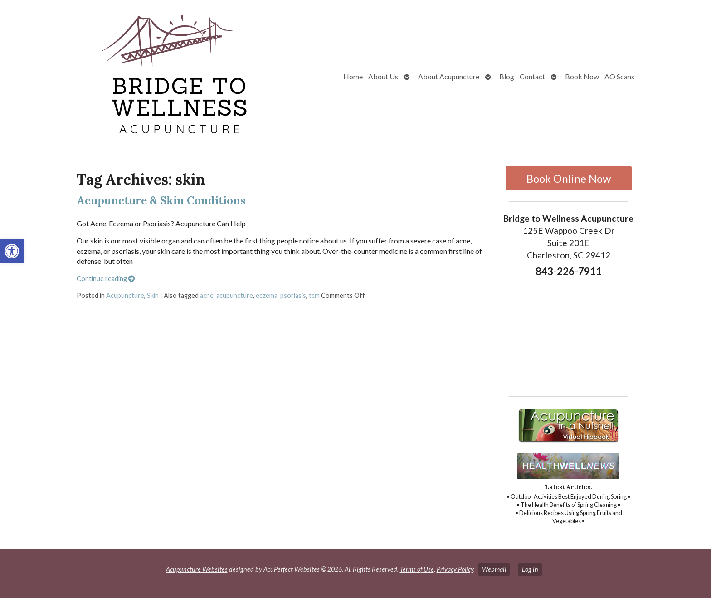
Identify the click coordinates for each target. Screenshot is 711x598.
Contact (532, 76)
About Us (383, 76)
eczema (267, 295)
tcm (314, 295)
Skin (153, 295)
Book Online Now (568, 178)
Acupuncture (125, 295)
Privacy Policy (455, 569)
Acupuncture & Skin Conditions (161, 201)
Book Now (582, 76)
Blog (506, 76)
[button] (12, 251)
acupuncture (234, 295)
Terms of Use (417, 569)
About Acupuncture (448, 76)
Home (353, 76)
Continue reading (106, 278)
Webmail (494, 569)
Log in (530, 569)
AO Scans (619, 76)
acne (207, 295)
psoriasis (293, 295)
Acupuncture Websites (197, 569)
